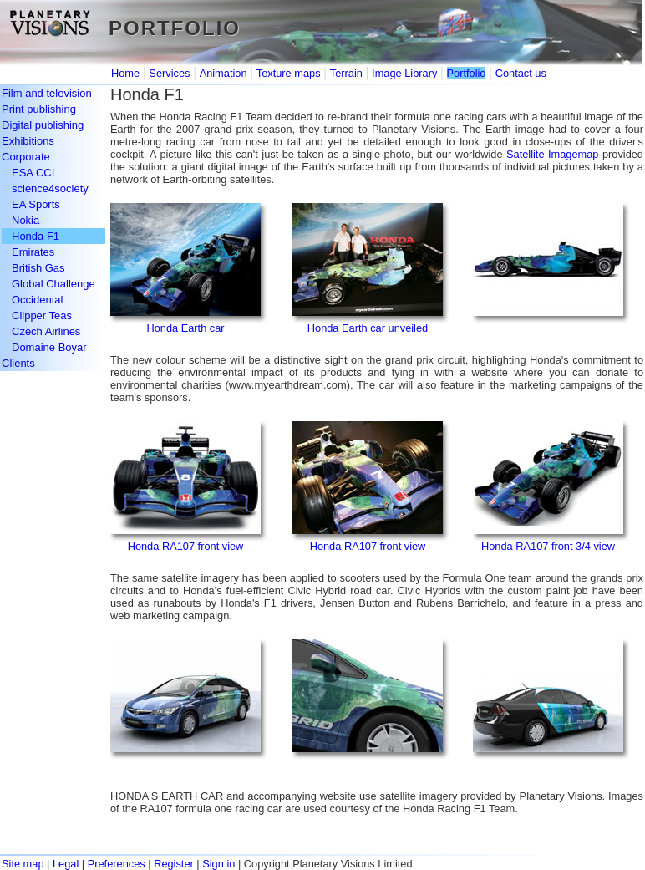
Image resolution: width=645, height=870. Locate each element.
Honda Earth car (185, 328)
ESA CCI (33, 172)
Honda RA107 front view (186, 546)
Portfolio (466, 73)
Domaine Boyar (49, 347)
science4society (50, 188)
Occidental (37, 299)
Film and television (47, 93)
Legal (66, 863)
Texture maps (288, 73)
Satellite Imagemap (552, 154)
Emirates (33, 252)
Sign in (218, 863)
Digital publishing (43, 125)
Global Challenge (53, 283)
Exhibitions (28, 141)
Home (125, 73)
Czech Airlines (46, 331)
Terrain (346, 73)
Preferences (116, 863)
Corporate (26, 156)
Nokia (25, 220)
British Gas (38, 268)
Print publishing (39, 109)
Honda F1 (35, 236)
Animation (223, 73)
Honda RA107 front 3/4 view (548, 546)
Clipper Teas (42, 315)
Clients (18, 363)
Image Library (404, 73)
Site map (23, 863)
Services (169, 73)
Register (174, 863)
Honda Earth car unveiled (367, 328)
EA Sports (36, 204)
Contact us (520, 73)
